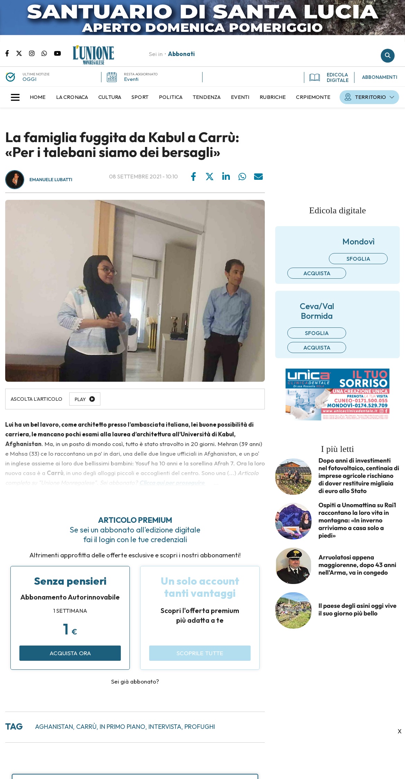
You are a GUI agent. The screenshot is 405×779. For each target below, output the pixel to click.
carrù (86, 727)
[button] (15, 97)
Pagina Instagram (35, 52)
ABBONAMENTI (379, 77)
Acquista (317, 273)
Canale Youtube (57, 52)
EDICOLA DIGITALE (329, 77)
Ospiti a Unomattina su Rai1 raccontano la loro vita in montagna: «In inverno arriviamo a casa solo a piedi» (357, 520)
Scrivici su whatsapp (48, 52)
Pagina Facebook (10, 52)
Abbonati (181, 53)
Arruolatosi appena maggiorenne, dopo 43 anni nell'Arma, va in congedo (357, 565)
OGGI (29, 79)
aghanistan (54, 727)
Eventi (131, 79)
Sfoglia (358, 258)
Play (80, 399)
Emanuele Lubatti (50, 180)
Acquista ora (70, 653)
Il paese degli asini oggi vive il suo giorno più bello (357, 609)
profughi (199, 727)
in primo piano (122, 727)
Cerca (388, 56)
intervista (164, 727)
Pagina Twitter (22, 52)
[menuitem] (37, 97)
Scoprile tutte (200, 653)
